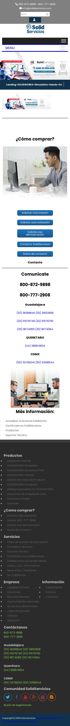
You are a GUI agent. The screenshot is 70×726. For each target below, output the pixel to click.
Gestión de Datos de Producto (26, 480)
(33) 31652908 (44, 313)
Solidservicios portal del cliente (27, 561)
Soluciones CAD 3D (19, 461)
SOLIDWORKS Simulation (22, 465)
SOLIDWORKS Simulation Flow (25, 470)
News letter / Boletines (21, 570)
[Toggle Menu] (63, 40)
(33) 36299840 (26, 313)
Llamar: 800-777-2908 (21, 520)
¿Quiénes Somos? (18, 587)
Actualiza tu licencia (19, 547)
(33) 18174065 (26, 329)
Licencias (13, 503)
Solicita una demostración (23, 525)
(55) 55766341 (25, 362)
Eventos (51, 592)
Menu (10, 48)
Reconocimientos (18, 597)
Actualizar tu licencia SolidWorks (26, 421)
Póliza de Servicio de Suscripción (27, 542)
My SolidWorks (16, 575)
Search (24, 14)
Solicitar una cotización (22, 516)
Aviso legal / (31, 721)
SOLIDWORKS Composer (22, 484)
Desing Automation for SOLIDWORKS (30, 489)
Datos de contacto (19, 530)
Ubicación (13, 620)
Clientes (12, 616)
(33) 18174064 (44, 329)
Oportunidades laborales (23, 601)
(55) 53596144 (44, 362)
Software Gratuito (18, 499)
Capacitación (54, 587)
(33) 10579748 (26, 321)
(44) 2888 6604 (35, 346)
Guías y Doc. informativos (23, 566)
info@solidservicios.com (35, 8)
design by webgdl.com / (49, 718)
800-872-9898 (13, 633)
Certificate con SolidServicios (25, 556)
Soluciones (14, 592)
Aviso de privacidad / (13, 721)
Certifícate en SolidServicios (23, 426)
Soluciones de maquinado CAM (26, 494)
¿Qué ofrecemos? (18, 611)
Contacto (52, 597)
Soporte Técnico (16, 435)
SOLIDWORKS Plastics (20, 475)
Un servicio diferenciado (22, 606)
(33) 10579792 (44, 321)
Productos (12, 430)
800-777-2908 (13, 637)
